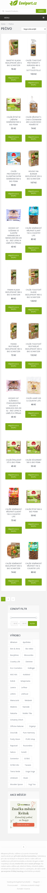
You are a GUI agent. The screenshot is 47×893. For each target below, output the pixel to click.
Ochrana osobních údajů (30, 885)
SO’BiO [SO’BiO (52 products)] (27, 758)
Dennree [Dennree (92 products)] (29, 661)
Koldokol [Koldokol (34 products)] (26, 674)
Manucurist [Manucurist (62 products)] (14, 700)
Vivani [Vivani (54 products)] (25, 778)
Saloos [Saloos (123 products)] (13, 752)
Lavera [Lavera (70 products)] (13, 687)
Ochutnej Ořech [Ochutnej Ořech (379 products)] (16, 720)
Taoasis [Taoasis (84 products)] (28, 765)
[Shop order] (33, 29)
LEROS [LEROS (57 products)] (13, 694)
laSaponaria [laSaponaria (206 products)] (25, 681)
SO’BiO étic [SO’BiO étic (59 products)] (14, 765)
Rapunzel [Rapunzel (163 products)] (14, 745)
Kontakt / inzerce (23, 889)
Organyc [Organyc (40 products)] (32, 726)
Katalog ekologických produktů (18, 882)
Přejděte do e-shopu (13, 79)
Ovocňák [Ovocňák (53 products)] (13, 732)
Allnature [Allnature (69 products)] (13, 642)
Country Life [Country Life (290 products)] (15, 661)
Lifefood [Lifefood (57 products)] (24, 694)
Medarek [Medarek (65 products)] (28, 700)
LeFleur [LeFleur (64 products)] (24, 687)
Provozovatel (13, 885)
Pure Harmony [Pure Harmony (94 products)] (29, 732)
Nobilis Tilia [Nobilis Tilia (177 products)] (27, 713)
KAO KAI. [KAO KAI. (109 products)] (13, 674)
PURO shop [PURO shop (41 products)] (30, 739)
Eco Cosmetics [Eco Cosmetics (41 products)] (16, 668)
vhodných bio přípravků (10, 869)
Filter (32, 623)
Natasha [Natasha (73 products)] (13, 713)
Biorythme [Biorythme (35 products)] (14, 655)
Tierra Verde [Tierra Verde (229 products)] (15, 771)
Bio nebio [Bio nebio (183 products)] (29, 648)
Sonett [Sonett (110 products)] (24, 752)
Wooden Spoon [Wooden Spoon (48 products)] (16, 784)
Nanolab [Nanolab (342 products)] (26, 707)
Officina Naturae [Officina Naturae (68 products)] (17, 726)
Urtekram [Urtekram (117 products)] (14, 778)
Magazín (36, 882)
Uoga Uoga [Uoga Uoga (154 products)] (30, 771)
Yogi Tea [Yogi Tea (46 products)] (31, 784)
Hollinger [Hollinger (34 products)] (31, 668)
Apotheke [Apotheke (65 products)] (27, 642)
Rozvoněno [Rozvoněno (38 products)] (27, 745)
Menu (6, 17)
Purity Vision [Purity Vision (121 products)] (15, 739)
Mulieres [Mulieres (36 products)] (13, 707)
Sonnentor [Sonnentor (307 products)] (14, 758)
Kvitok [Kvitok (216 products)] (12, 681)
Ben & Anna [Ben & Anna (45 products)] (15, 648)
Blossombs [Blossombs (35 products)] (28, 655)
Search (41, 11)
